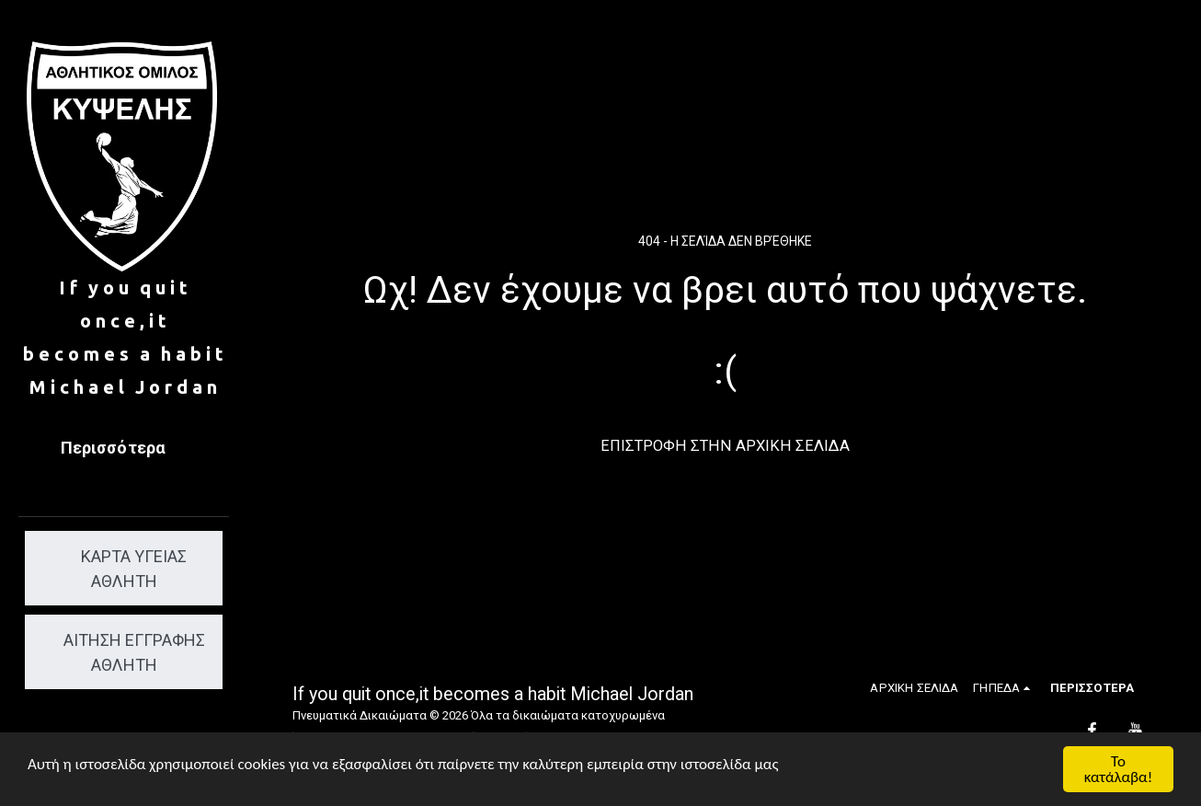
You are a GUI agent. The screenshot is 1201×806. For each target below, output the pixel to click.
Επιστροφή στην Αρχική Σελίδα (725, 446)
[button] (1004, 688)
